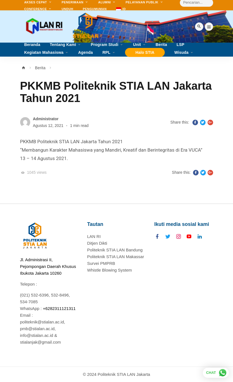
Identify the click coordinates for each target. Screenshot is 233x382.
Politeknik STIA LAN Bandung (115, 249)
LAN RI (94, 236)
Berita (40, 68)
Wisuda (181, 52)
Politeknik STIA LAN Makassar (115, 256)
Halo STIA (144, 52)
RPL (106, 52)
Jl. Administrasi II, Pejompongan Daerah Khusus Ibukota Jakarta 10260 (48, 266)
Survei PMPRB (101, 263)
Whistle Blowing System (109, 270)
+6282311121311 (59, 308)
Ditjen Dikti (97, 243)
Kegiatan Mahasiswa (44, 52)
